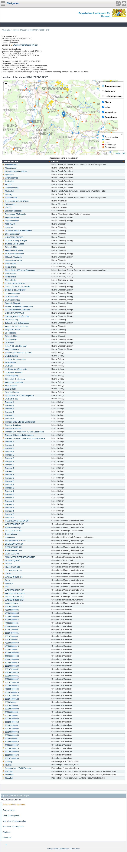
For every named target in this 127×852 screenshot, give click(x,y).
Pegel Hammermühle (12, 250)
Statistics (6, 832)
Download (7, 838)
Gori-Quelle (8, 537)
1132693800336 (10, 673)
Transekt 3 (8, 409)
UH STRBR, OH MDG (12, 237)
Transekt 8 (8, 478)
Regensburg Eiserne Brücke (15, 201)
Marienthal (8, 191)
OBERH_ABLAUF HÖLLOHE (16, 316)
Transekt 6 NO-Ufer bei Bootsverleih (18, 422)
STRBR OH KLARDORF (14, 290)
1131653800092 (10, 729)
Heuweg (7, 194)
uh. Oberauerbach (11, 293)
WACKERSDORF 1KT (13, 524)
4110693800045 (10, 613)
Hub (5, 587)
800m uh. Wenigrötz (12, 257)
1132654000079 (10, 692)
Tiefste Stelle (9, 264)
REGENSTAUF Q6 (11, 527)
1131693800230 (10, 666)
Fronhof (7, 184)
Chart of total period (11, 816)
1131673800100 (10, 682)
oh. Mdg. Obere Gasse (13, 244)
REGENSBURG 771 (12, 547)
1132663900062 (10, 745)
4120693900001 (10, 623)
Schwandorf (8, 204)
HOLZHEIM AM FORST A (14, 541)
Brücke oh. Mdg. (10, 320)
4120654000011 (10, 738)
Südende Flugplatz (11, 303)
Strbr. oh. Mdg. (9, 247)
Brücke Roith (9, 389)
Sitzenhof (7, 778)
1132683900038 (10, 719)
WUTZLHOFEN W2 (12, 531)
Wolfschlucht (9, 363)
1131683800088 (10, 752)
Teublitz (7, 765)
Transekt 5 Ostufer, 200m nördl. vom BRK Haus (23, 438)
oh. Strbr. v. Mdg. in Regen (14, 241)
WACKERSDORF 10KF (13, 593)
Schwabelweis (9, 165)
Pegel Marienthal (10, 217)
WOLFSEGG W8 (10, 554)
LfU (123, 153)
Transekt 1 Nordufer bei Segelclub (18, 435)
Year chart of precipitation (13, 827)
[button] (63, 114)
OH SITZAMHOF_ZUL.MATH (16, 287)
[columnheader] (26, 161)
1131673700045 (10, 633)
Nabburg (7, 762)
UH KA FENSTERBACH (13, 313)
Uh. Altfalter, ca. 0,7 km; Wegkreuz (18, 396)
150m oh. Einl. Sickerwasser (15, 323)
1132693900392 (10, 725)
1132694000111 (10, 702)
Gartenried (8, 181)
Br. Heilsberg (9, 333)
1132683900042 (10, 732)
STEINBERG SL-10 (12, 570)
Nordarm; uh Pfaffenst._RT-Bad (16, 353)
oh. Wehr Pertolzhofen (13, 254)
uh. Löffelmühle (10, 356)
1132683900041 (10, 715)
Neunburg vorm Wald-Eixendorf (16, 768)
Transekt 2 (8, 405)
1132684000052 (10, 722)
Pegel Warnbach (10, 221)
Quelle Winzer (9, 534)
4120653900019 (10, 663)
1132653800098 (10, 709)
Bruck (6, 580)
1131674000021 (10, 640)
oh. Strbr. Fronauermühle (14, 359)
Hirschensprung (10, 376)
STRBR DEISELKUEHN (13, 283)
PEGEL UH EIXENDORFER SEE (17, 306)
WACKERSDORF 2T (12, 577)
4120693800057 (10, 620)
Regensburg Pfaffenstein (14, 214)
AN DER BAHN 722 (12, 603)
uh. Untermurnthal (11, 300)
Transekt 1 (8, 402)
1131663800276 (10, 755)
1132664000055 (10, 686)
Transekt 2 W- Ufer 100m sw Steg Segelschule (23, 432)
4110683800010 (10, 646)
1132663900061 (10, 712)
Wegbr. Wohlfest (10, 349)
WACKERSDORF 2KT (13, 600)
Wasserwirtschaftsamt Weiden (25, 45)
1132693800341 (10, 676)
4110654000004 (10, 653)
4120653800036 (10, 659)
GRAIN (6, 574)
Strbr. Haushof (9, 386)
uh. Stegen (8, 343)
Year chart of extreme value (14, 821)
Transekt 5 (8, 415)
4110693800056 (10, 616)
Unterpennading (10, 188)
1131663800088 (10, 656)
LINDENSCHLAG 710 (12, 544)
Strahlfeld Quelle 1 (11, 560)
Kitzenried (7, 775)
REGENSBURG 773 (12, 551)
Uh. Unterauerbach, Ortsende (16, 310)
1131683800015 (10, 607)
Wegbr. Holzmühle (11, 330)
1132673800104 (10, 696)
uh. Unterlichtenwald (12, 372)
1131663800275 (10, 748)
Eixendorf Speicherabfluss (14, 171)
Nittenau (7, 208)
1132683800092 (10, 679)
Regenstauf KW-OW (12, 260)
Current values (9, 810)
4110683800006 (10, 610)
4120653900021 (10, 649)
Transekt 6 (8, 419)
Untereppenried (10, 178)
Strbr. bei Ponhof (10, 392)
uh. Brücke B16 (10, 399)
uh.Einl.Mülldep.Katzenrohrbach (17, 231)
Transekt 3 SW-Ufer (12, 428)
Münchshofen (9, 168)
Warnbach (8, 175)
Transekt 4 (8, 412)
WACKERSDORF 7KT (13, 597)
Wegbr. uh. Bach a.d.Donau (15, 326)
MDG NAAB (8, 224)
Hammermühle (9, 198)
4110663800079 (10, 643)
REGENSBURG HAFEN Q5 (15, 521)
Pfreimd (7, 564)
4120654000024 (10, 689)
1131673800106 (10, 758)
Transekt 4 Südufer (11, 425)
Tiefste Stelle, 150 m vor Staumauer (18, 270)
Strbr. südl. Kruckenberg (13, 379)
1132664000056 (10, 735)
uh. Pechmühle (10, 297)
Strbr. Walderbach (11, 234)
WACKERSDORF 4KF (13, 590)
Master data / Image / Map (14, 805)
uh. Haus (7, 366)
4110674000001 (10, 630)
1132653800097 (10, 706)
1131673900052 (10, 669)
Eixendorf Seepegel (12, 211)
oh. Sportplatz (9, 339)
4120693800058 (10, 742)
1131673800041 (10, 636)
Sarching (7, 771)
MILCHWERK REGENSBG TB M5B (18, 557)
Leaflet (117, 153)
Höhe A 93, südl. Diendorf (14, 346)
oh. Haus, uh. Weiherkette (14, 369)
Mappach (7, 583)
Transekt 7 (8, 475)
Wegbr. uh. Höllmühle (12, 382)
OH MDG (7, 227)
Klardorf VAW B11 (11, 567)
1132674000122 (10, 699)
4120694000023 (10, 626)
